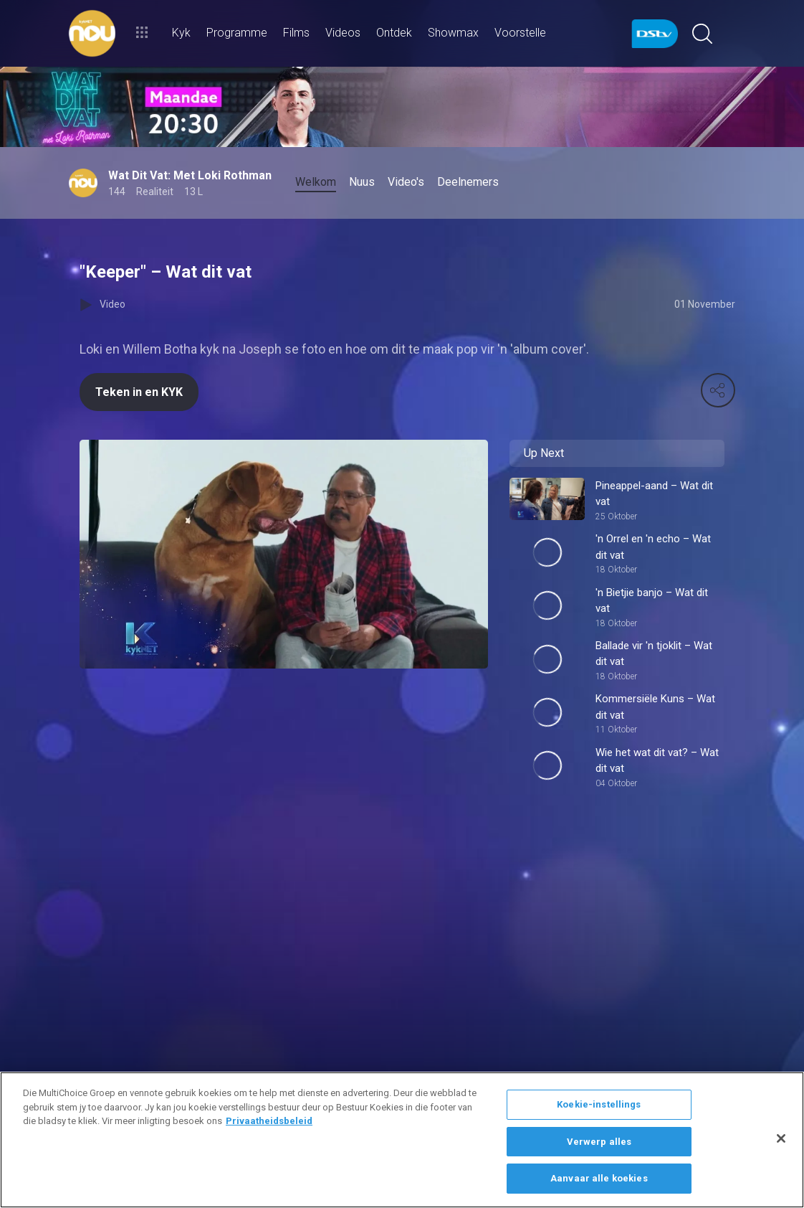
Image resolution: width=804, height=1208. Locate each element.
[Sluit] (781, 1138)
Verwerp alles (599, 1141)
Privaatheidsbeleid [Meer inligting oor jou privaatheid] (269, 1120)
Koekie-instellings (599, 1104)
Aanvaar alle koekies (599, 1178)
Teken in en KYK (139, 392)
